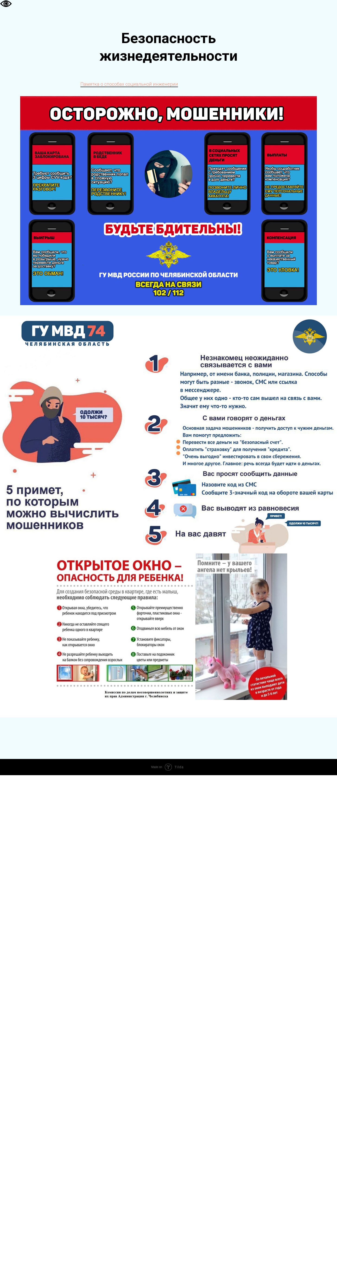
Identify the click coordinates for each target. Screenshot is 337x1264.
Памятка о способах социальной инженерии (129, 84)
